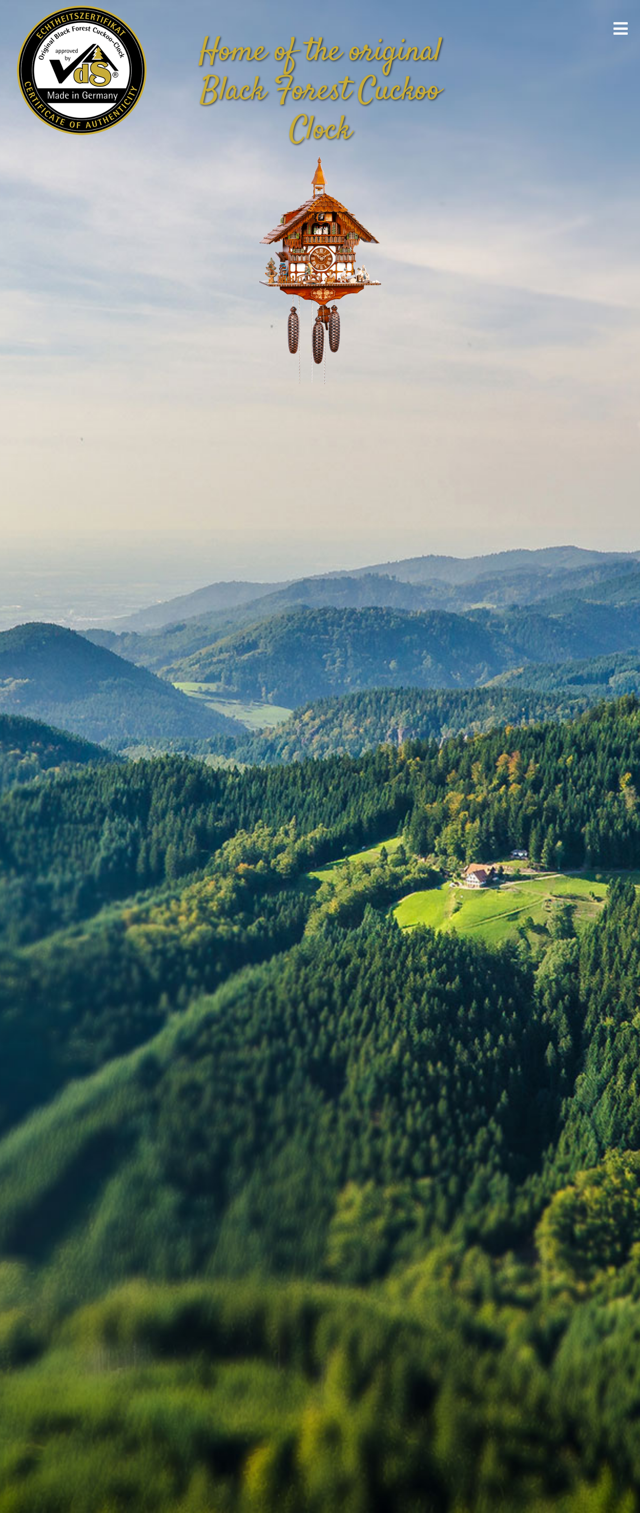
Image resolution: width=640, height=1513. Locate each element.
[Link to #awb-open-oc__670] (620, 28)
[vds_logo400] (80, 4)
